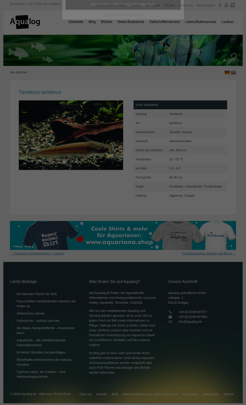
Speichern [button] (123, 100)
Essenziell (76, 71)
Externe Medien (164, 71)
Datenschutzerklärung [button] (132, 122)
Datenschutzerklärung (95, 56)
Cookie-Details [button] (110, 122)
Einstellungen (75, 61)
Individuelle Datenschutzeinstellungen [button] (123, 113)
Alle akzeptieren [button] (123, 86)
